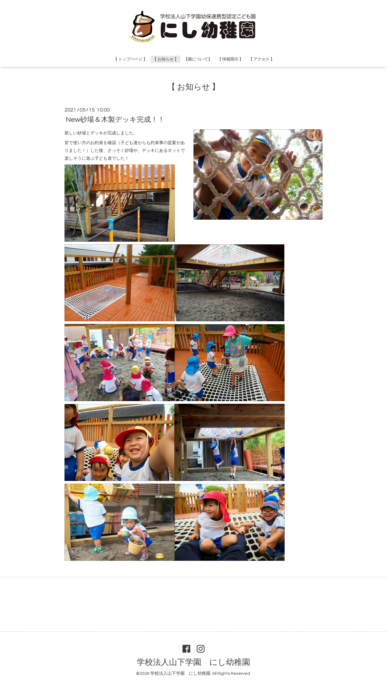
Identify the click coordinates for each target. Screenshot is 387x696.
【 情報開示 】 (230, 59)
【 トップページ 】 (130, 59)
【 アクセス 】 (261, 59)
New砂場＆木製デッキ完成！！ (115, 119)
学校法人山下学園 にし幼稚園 (193, 662)
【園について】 (198, 59)
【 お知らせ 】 (165, 59)
